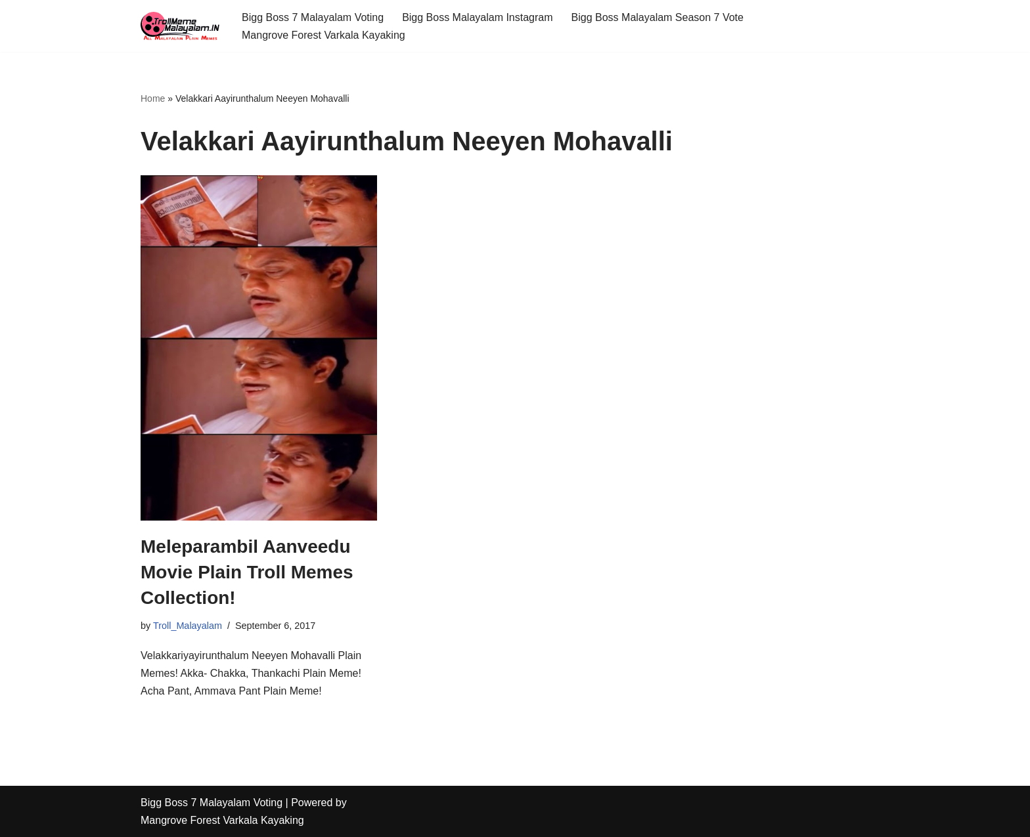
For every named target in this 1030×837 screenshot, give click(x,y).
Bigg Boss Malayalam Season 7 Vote (657, 17)
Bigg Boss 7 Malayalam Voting (313, 17)
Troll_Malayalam (187, 625)
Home (153, 98)
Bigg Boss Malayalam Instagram (477, 17)
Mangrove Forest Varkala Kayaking (323, 35)
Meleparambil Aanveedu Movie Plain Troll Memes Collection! (247, 572)
